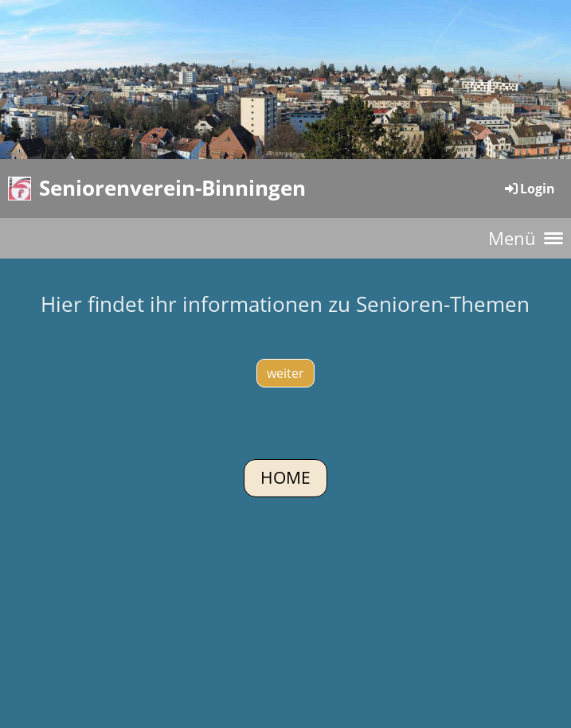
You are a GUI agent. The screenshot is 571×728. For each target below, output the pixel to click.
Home (285, 477)
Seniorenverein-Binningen (172, 187)
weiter (285, 373)
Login (529, 188)
